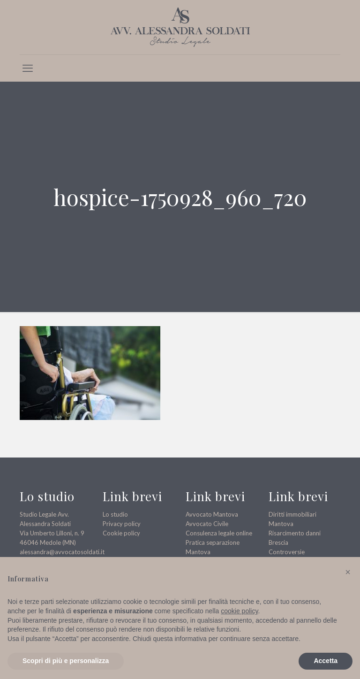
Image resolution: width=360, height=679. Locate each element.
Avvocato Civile (207, 523)
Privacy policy (122, 523)
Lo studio (115, 514)
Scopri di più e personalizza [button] (65, 660)
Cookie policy (121, 533)
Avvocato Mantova (212, 514)
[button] (347, 572)
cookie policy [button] (239, 611)
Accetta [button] (326, 660)
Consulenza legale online (219, 533)
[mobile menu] (28, 68)
